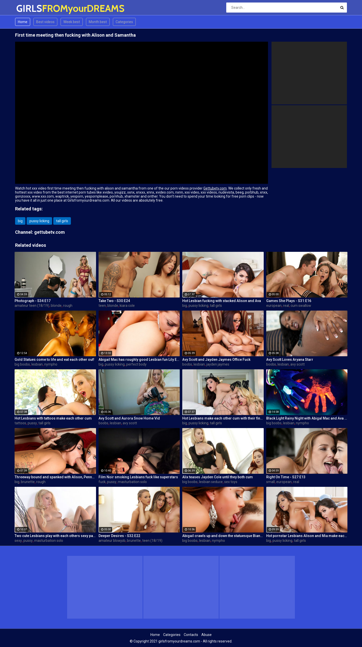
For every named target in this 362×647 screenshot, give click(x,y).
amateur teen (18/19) (32, 306)
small (270, 482)
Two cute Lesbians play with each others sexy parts (55, 536)
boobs (187, 364)
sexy (18, 541)
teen (102, 306)
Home (22, 22)
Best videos (45, 22)
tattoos (20, 423)
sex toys (230, 482)
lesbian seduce (211, 482)
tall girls (62, 221)
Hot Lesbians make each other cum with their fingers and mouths (223, 418)
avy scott (297, 364)
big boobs (22, 364)
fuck (102, 482)
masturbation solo (132, 482)
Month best (98, 22)
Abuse (206, 635)
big (20, 221)
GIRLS (29, 8)
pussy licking (39, 221)
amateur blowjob (112, 541)
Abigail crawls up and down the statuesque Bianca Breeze (223, 536)
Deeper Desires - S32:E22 (119, 536)
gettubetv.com (49, 232)
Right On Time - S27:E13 (285, 477)
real (286, 306)
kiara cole (127, 306)
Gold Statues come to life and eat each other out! (54, 360)
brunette (28, 482)
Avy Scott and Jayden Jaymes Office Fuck (216, 360)
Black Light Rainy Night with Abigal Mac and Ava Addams (307, 418)
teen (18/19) (152, 541)
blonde (56, 306)
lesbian (37, 364)
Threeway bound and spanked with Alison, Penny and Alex (55, 477)
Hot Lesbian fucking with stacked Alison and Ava (221, 301)
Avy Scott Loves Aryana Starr (289, 360)
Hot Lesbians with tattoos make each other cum (53, 418)
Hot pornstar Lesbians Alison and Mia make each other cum (307, 536)
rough (67, 306)
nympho (50, 364)
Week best (71, 22)
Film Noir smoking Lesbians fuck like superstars (138, 477)
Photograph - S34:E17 (33, 301)
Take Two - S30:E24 (114, 301)
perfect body (136, 364)
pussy (32, 423)
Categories (124, 22)
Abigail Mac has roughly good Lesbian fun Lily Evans (139, 360)
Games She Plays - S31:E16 (288, 301)
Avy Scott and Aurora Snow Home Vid (129, 418)
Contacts (191, 635)
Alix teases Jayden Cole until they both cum (217, 477)
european (274, 306)
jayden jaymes (217, 364)
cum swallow (301, 306)
